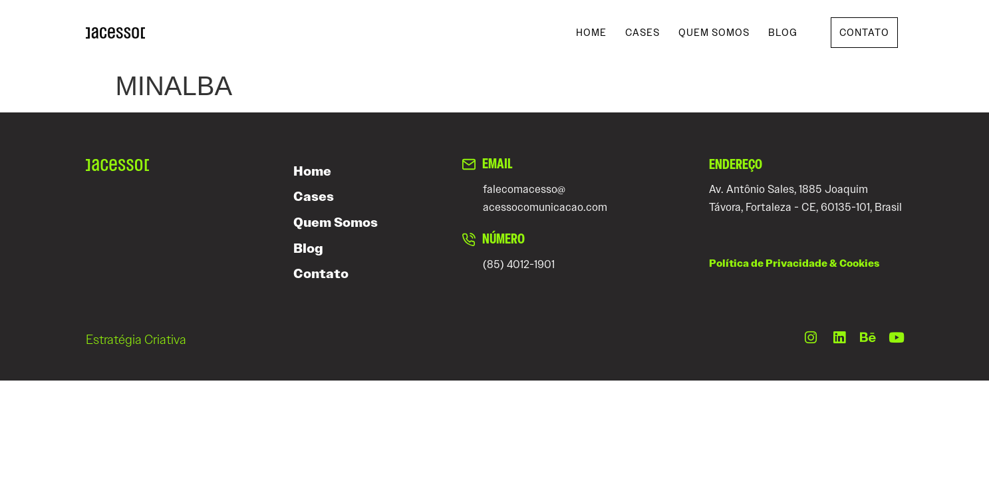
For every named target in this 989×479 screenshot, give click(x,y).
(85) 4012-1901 (519, 264)
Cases (642, 32)
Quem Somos (714, 32)
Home (591, 32)
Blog (782, 32)
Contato (321, 273)
